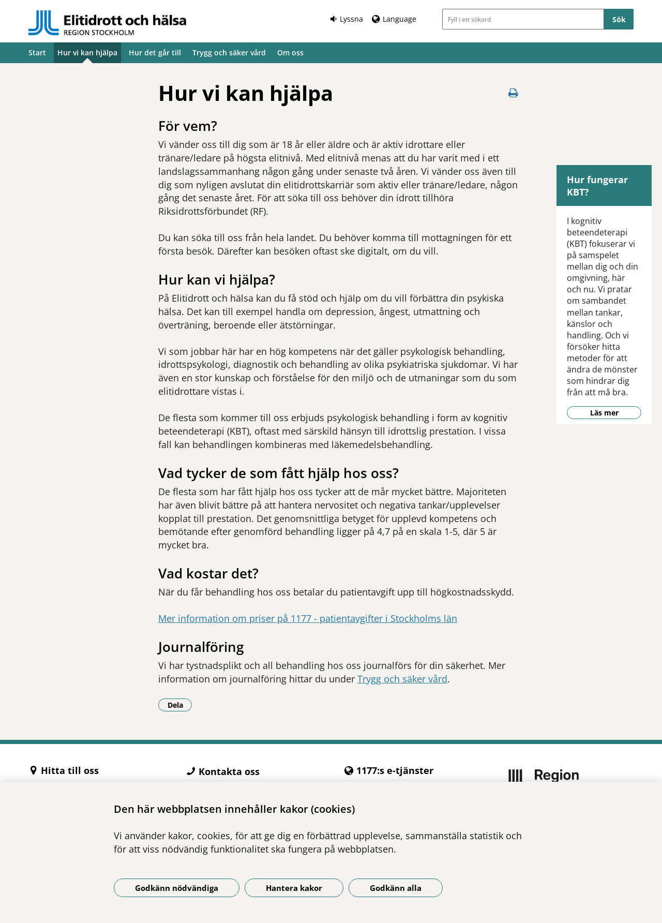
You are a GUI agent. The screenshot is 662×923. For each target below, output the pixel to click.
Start (37, 52)
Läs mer (604, 413)
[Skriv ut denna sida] (513, 93)
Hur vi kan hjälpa (87, 52)
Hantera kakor (294, 888)
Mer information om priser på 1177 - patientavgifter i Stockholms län (307, 618)
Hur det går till (155, 52)
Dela (180, 704)
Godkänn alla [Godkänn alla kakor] (396, 888)
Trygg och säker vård (229, 52)
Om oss (290, 52)
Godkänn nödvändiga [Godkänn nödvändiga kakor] (176, 888)
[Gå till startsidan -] (107, 22)
